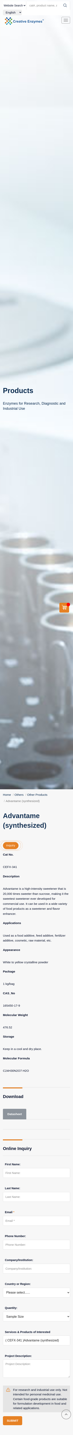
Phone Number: (15, 1236)
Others (19, 794)
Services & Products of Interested (27, 1332)
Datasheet (14, 1114)
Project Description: (18, 1356)
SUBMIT (12, 1420)
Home (7, 794)
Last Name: (12, 1188)
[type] (14, 5)
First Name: (12, 1164)
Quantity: (11, 1307)
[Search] (65, 5)
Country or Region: (18, 1284)
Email (9, 1212)
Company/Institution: (19, 1260)
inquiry (10, 845)
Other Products (37, 794)
